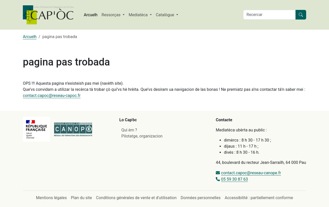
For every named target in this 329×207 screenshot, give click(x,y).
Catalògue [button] (165, 14)
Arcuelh (90, 14)
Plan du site (81, 197)
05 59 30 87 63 (234, 179)
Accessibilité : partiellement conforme (259, 197)
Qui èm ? (129, 130)
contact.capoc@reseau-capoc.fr (51, 95)
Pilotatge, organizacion (141, 136)
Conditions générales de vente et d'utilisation (136, 197)
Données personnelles (201, 197)
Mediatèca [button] (139, 14)
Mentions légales (51, 197)
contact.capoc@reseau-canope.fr (251, 172)
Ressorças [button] (112, 14)
